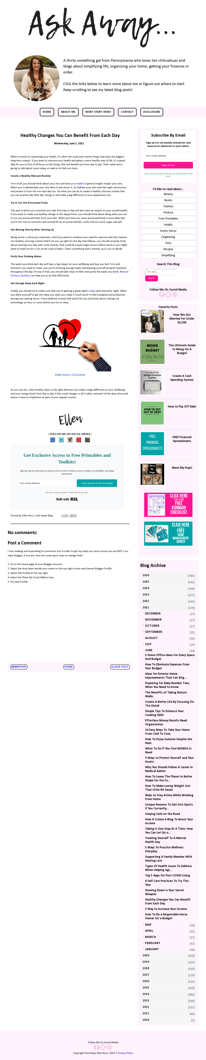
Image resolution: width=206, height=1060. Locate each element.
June (149, 650)
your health (77, 183)
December (153, 613)
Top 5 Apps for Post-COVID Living (167, 875)
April (149, 931)
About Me (68, 112)
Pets (168, 243)
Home (47, 112)
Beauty (168, 194)
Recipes (168, 249)
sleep (92, 291)
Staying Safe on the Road (162, 814)
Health (168, 224)
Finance (168, 212)
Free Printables (168, 218)
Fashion (168, 206)
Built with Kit (67, 499)
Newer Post (19, 667)
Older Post (120, 667)
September (153, 632)
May (148, 924)
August (151, 638)
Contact (127, 112)
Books (168, 200)
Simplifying (168, 255)
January (152, 949)
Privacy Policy (125, 1053)
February (152, 943)
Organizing (168, 237)
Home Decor (168, 231)
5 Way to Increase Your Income (166, 909)
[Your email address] (46, 483)
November (153, 619)
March (150, 937)
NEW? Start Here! (98, 112)
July (148, 644)
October (152, 626)
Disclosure (151, 112)
